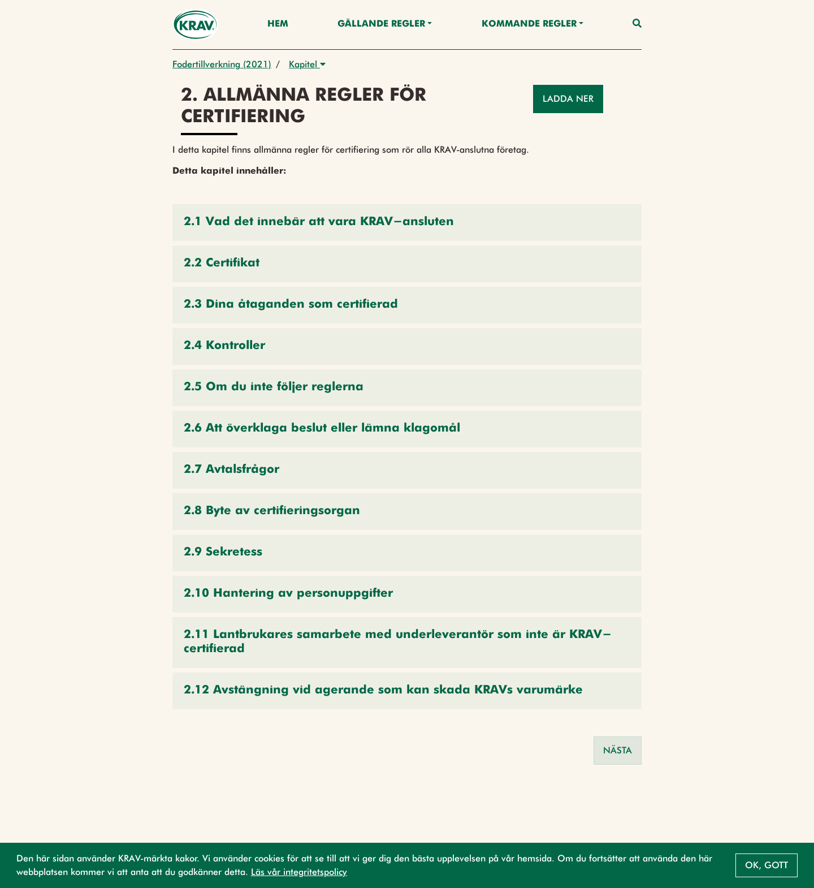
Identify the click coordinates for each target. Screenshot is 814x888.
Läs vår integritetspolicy (299, 872)
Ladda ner (568, 98)
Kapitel (307, 64)
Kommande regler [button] (529, 24)
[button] (407, 222)
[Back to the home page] (195, 24)
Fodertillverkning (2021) (221, 64)
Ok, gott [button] (766, 865)
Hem (277, 24)
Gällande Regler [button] (381, 24)
